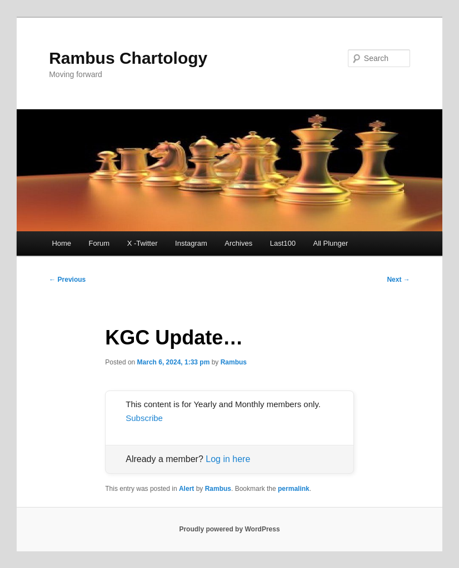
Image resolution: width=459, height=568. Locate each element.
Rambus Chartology (128, 58)
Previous (67, 279)
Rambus (234, 362)
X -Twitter (142, 243)
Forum (99, 243)
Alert (186, 489)
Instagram (191, 243)
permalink (294, 489)
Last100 (283, 243)
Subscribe (144, 418)
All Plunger (330, 243)
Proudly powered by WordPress (229, 529)
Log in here (228, 459)
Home (61, 243)
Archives (238, 243)
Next (398, 279)
